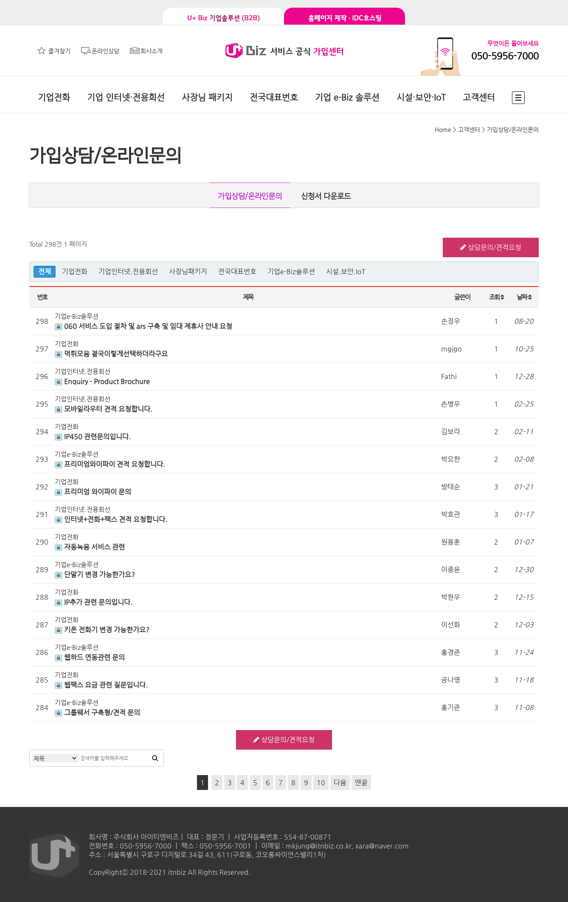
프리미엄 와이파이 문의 (93, 492)
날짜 (524, 297)
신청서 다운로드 (326, 196)
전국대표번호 (274, 97)
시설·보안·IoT (421, 97)
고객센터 (479, 97)
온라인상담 (105, 51)
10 (321, 782)
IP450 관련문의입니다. (93, 437)
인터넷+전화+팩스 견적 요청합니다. (111, 519)
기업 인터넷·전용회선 (126, 97)
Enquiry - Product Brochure (102, 381)
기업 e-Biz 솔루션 (347, 97)
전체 (44, 271)
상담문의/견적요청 (490, 247)
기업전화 (54, 97)
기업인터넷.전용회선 (128, 271)
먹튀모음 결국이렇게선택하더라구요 (111, 354)
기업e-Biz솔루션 (291, 271)
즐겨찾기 (59, 51)
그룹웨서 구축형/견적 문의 (97, 712)
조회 (496, 297)
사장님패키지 (188, 271)
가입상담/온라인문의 (250, 196)
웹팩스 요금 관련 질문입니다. (101, 685)
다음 (340, 782)
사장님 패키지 (207, 97)
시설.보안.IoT (346, 271)
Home (443, 129)
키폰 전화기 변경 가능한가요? (102, 630)
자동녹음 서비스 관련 (90, 547)
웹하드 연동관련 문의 (90, 657)
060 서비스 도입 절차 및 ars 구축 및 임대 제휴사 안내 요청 (143, 326)
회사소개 (152, 51)
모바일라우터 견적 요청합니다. (103, 409)
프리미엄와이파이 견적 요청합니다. (110, 464)
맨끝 (361, 782)
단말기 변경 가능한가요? (95, 574)
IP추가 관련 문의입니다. (93, 602)
